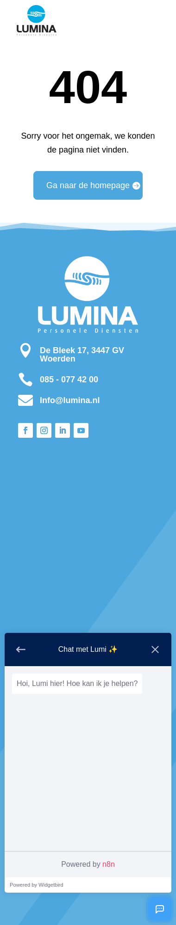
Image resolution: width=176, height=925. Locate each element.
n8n (108, 864)
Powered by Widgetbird (36, 885)
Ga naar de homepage (88, 185)
